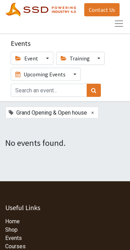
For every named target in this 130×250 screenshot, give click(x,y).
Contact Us (102, 9)
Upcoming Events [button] (41, 74)
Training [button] (76, 58)
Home (12, 221)
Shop (11, 229)
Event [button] (27, 58)
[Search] (94, 90)
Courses (15, 246)
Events (13, 238)
